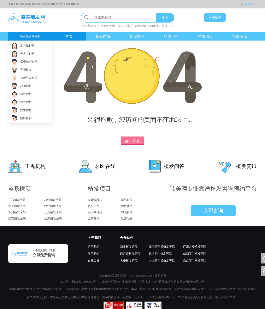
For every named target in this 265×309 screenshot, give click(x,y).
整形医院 (19, 189)
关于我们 (94, 238)
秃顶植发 (26, 69)
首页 (69, 36)
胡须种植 (154, 26)
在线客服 (93, 260)
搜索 (165, 17)
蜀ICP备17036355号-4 (84, 281)
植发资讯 (239, 36)
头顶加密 (167, 26)
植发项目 (205, 36)
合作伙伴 (126, 238)
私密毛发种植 (28, 77)
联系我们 (248, 4)
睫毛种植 (26, 102)
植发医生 (137, 36)
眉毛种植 (140, 26)
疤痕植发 (26, 118)
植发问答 (171, 36)
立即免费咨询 (44, 255)
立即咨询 (213, 210)
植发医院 (103, 36)
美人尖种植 (125, 26)
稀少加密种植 (28, 61)
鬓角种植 (26, 110)
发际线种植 (108, 26)
